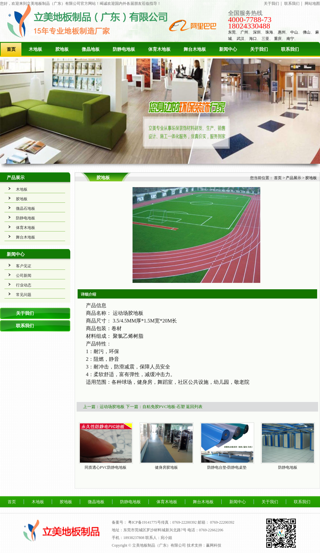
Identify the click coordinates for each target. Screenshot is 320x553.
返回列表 (194, 406)
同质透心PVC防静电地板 (105, 467)
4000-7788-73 (249, 19)
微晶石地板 (25, 208)
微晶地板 (91, 49)
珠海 (269, 32)
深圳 (257, 32)
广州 (244, 32)
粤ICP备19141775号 (144, 522)
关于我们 (271, 3)
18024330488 (249, 26)
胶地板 (62, 49)
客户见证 (23, 266)
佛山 (306, 32)
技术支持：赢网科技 (204, 545)
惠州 (282, 32)
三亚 (265, 38)
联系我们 (292, 3)
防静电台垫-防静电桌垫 (227, 467)
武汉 (240, 38)
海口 (253, 38)
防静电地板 (124, 49)
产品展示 (16, 177)
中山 (294, 32)
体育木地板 (159, 49)
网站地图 (312, 3)
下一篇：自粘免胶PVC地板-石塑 (155, 406)
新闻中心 (228, 49)
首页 (11, 49)
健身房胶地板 (166, 467)
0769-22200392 (222, 522)
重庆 (278, 38)
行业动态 (23, 285)
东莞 (232, 32)
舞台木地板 (195, 49)
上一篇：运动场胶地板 (104, 406)
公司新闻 (23, 275)
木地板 (35, 49)
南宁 (290, 38)
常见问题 (23, 294)
